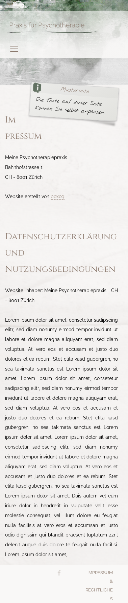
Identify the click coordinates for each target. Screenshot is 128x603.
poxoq (58, 196)
